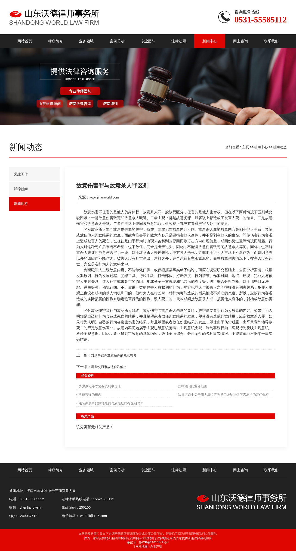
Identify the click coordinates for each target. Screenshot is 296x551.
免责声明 (156, 546)
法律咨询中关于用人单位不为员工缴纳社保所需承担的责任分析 (223, 395)
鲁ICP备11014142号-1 (154, 542)
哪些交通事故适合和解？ (109, 367)
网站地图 (142, 546)
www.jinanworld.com (104, 197)
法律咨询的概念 (90, 395)
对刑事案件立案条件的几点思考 (113, 355)
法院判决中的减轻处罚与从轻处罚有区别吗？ (111, 403)
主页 (245, 147)
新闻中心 (261, 147)
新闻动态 (280, 147)
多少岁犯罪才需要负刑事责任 (100, 386)
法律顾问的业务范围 (192, 386)
